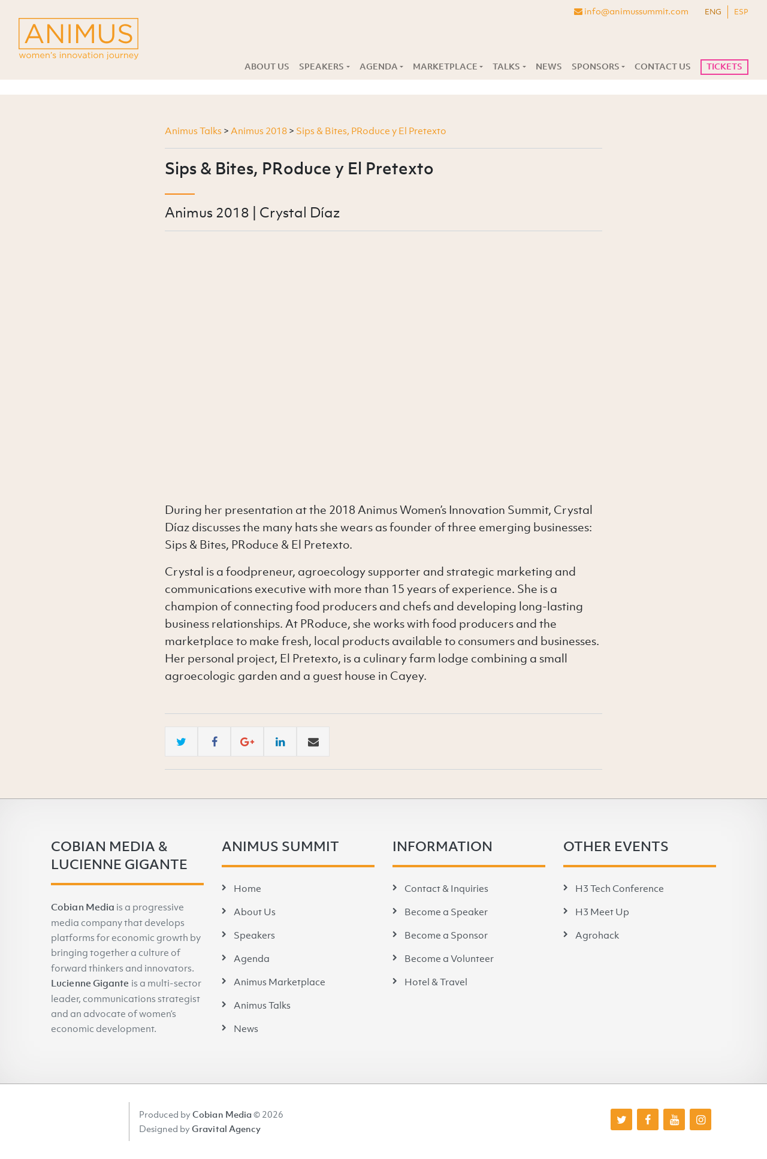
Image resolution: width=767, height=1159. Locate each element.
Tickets (724, 66)
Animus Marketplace (279, 982)
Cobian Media (82, 907)
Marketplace (445, 66)
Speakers (321, 66)
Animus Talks (262, 1005)
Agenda (379, 66)
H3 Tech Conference (619, 888)
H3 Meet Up (602, 912)
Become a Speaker (446, 912)
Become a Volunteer (449, 958)
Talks (506, 66)
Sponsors (596, 66)
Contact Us (663, 66)
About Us (266, 66)
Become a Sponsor (446, 935)
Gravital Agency (226, 1128)
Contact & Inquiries (446, 888)
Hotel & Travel (435, 982)
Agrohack (597, 935)
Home (247, 888)
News (549, 66)
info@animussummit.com (631, 11)
